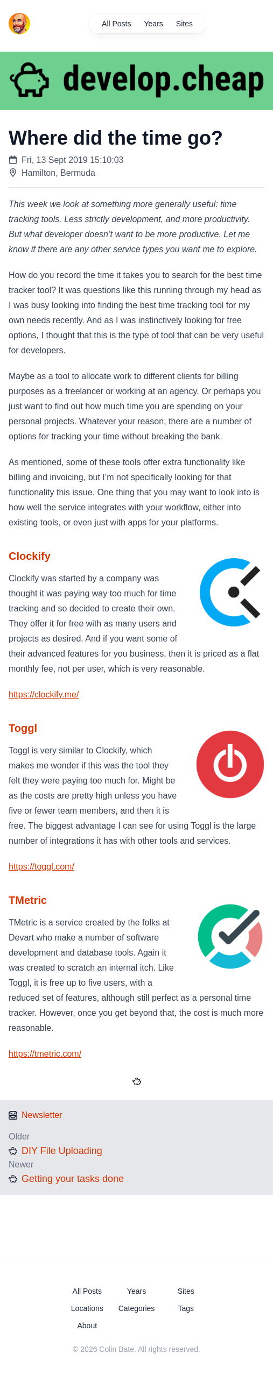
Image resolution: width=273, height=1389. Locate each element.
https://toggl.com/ (41, 866)
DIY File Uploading (62, 1150)
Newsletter (42, 1115)
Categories (136, 1308)
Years (153, 23)
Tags (186, 1308)
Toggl (23, 728)
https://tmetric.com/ (45, 1053)
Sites (184, 23)
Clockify (30, 556)
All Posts (116, 23)
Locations (87, 1308)
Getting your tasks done (73, 1178)
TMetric (28, 900)
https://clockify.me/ (44, 694)
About (87, 1325)
